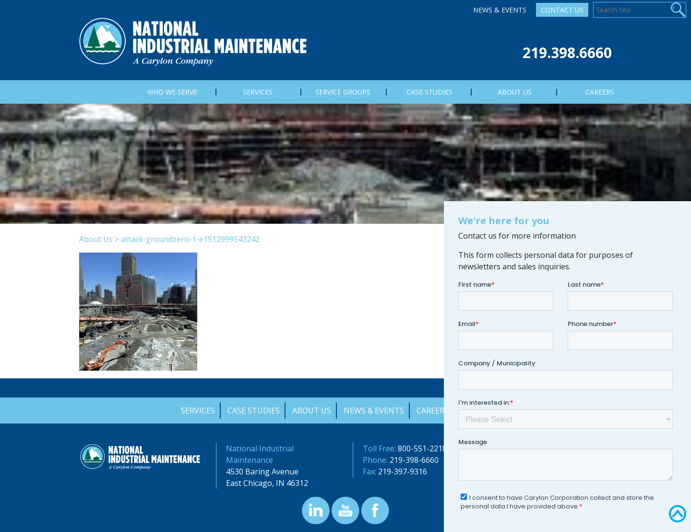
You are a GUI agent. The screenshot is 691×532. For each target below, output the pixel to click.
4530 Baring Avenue (262, 471)
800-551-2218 (422, 448)
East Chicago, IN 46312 (267, 483)
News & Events (499, 9)
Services (198, 410)
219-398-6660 (414, 460)
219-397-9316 (402, 471)
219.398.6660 (567, 52)
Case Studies (253, 410)
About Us (96, 239)
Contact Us (562, 9)
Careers (433, 410)
